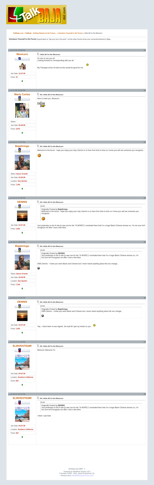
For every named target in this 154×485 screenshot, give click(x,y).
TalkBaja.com (18, 33)
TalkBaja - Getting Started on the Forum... (41, 33)
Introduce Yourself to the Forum (70, 33)
